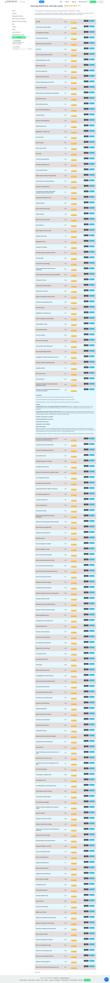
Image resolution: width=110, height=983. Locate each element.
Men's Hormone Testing (18, 19)
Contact (67, 1)
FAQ (61, 1)
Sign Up (74, 1)
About (13, 29)
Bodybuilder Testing (17, 16)
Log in (101, 1)
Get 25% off (93, 1)
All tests (14, 13)
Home (13, 10)
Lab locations (16, 32)
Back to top (37, 972)
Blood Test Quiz (83, 1)
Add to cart (74, 22)
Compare (86, 20)
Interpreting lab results (18, 35)
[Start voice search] (41, 1)
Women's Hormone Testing (19, 21)
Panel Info (92, 20)
